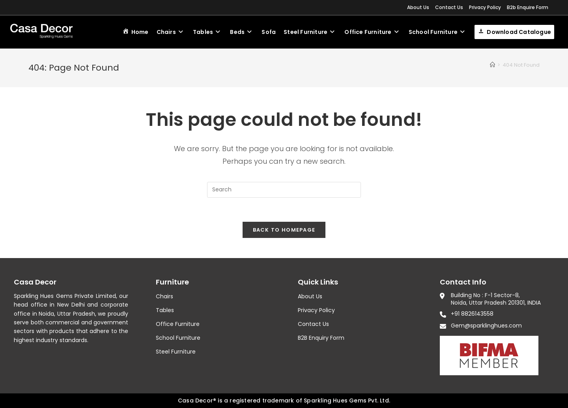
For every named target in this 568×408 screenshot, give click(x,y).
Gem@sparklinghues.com (486, 325)
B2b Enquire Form (527, 7)
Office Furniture (178, 324)
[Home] (492, 65)
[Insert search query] (284, 190)
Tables (165, 310)
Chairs (164, 296)
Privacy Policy (485, 7)
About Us (418, 7)
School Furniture (178, 338)
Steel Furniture (176, 352)
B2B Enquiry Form (321, 338)
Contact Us (449, 7)
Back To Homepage (284, 230)
